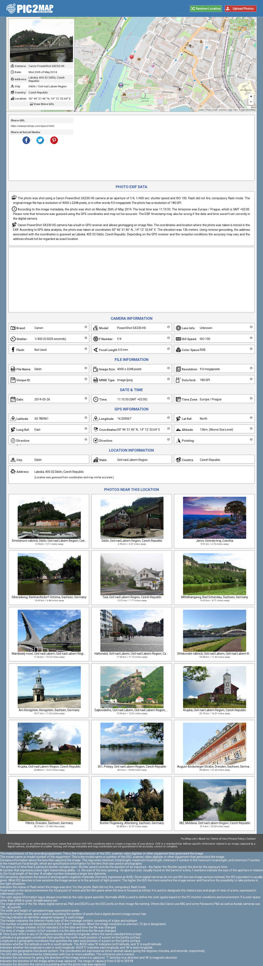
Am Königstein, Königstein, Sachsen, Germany (49, 710)
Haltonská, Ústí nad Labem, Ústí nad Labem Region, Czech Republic (138, 653)
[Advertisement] (162, 147)
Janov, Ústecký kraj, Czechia (214, 540)
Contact (251, 838)
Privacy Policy (236, 838)
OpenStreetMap (248, 110)
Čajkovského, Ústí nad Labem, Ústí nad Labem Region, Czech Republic (140, 710)
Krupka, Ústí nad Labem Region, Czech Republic (214, 710)
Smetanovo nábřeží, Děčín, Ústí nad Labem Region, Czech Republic (56, 540)
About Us (204, 838)
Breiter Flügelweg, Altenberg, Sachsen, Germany (132, 823)
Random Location (208, 8)
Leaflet (201, 110)
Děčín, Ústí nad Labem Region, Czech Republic (132, 540)
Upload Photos (243, 8)
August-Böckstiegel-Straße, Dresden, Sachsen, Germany (214, 766)
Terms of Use (219, 838)
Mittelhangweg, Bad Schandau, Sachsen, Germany (214, 597)
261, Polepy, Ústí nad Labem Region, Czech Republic (132, 766)
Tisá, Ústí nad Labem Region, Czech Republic (131, 597)
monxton (223, 110)
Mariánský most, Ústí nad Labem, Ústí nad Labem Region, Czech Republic (60, 653)
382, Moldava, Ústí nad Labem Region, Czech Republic (214, 823)
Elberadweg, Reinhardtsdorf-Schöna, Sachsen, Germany (49, 597)
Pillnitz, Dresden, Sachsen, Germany (49, 823)
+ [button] (251, 97)
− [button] (251, 102)
